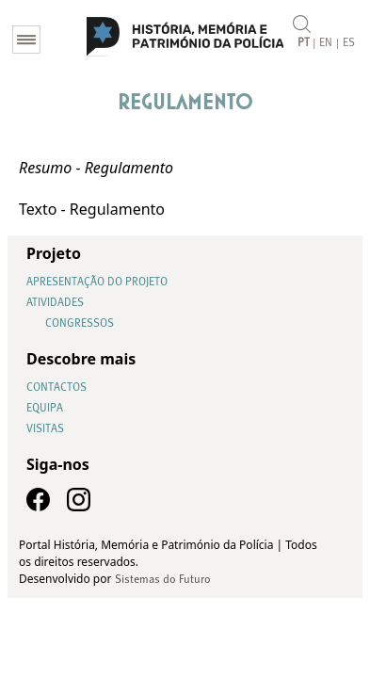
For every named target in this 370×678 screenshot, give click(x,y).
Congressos (79, 324)
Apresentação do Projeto (97, 282)
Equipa (44, 408)
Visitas (45, 429)
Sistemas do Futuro (163, 580)
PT (304, 43)
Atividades (55, 303)
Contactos (56, 388)
